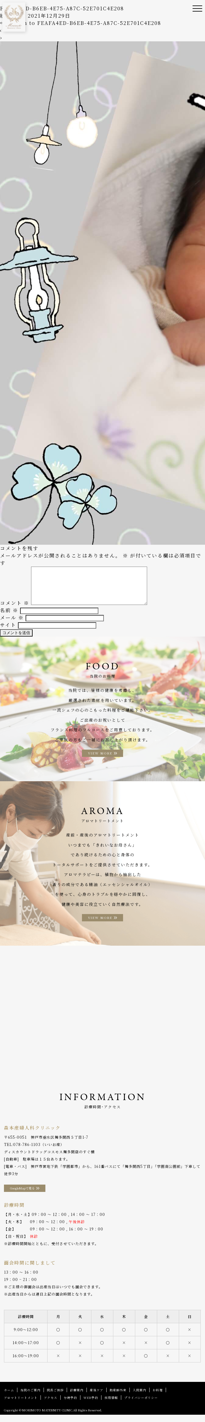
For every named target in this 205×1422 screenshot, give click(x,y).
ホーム (9, 1397)
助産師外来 (118, 1397)
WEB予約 (90, 1405)
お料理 (158, 1397)
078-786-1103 (27, 1151)
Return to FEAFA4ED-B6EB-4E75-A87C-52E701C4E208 (80, 22)
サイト (8, 632)
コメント (14, 610)
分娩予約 (70, 1405)
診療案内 (76, 1397)
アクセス (50, 1405)
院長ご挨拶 (55, 1397)
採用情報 (111, 1405)
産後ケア (96, 1397)
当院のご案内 (30, 1397)
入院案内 (139, 1397)
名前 (9, 617)
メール (12, 624)
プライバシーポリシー (141, 1405)
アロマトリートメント (20, 1405)
